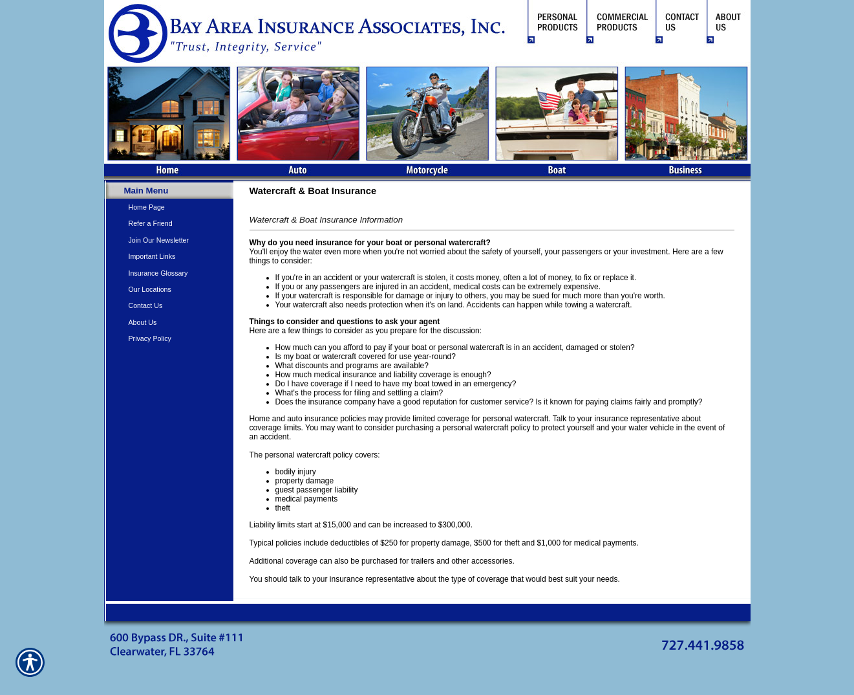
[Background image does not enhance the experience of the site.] (168, 190)
